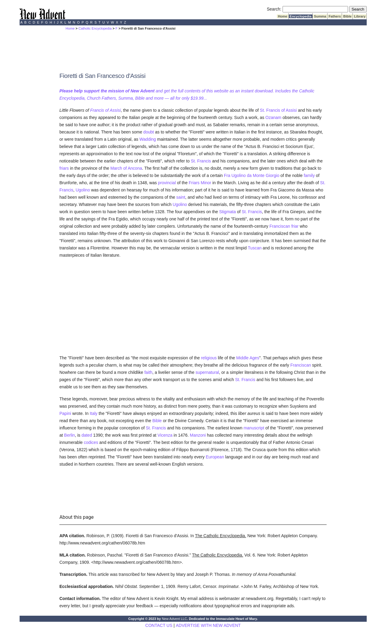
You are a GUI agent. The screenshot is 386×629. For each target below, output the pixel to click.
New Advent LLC (174, 619)
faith (148, 372)
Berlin (69, 435)
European (215, 456)
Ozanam (273, 117)
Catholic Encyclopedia (95, 28)
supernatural (207, 372)
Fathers (335, 16)
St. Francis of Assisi (278, 110)
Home (282, 16)
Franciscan (280, 226)
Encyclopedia (300, 16)
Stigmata (227, 211)
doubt (148, 132)
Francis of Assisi (105, 110)
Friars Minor (200, 182)
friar (295, 226)
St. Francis (201, 161)
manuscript (254, 427)
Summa (320, 16)
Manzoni (198, 435)
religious (209, 357)
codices (91, 442)
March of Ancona (126, 168)
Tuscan (254, 248)
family (309, 175)
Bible (347, 16)
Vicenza (164, 435)
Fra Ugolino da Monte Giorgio (252, 175)
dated (86, 435)
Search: (274, 9)
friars (64, 168)
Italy (93, 413)
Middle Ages (247, 357)
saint (180, 197)
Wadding (147, 139)
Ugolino (83, 190)
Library (359, 16)
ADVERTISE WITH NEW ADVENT (208, 625)
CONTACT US (158, 625)
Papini (65, 413)
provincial (167, 182)
